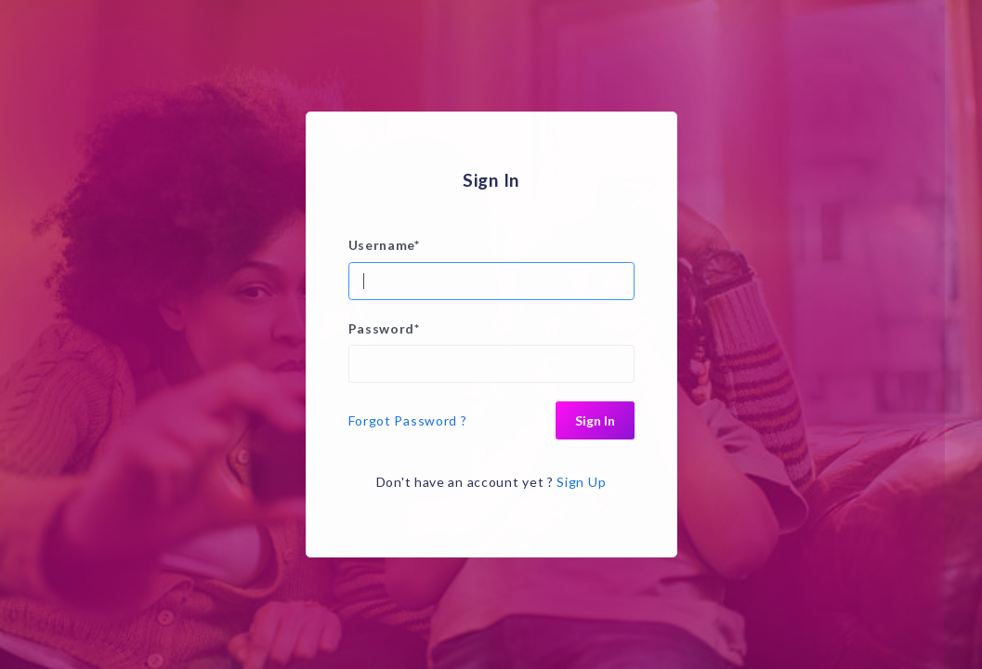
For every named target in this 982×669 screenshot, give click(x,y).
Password (384, 328)
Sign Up (581, 482)
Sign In (595, 420)
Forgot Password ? (407, 420)
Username (384, 245)
